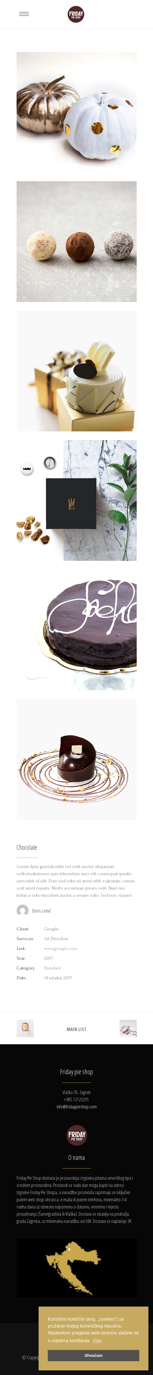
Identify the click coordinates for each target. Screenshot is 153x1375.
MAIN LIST (76, 1029)
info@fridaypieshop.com (77, 1106)
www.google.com (60, 948)
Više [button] (97, 1340)
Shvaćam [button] (93, 1355)
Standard (52, 968)
